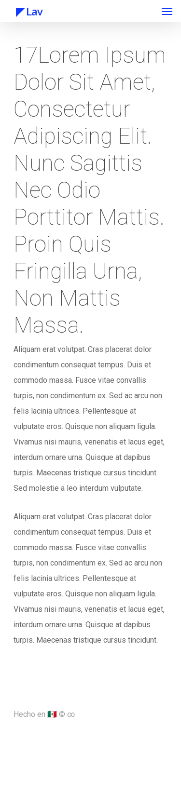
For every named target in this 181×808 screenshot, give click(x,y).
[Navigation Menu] (167, 11)
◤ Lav (25, 11)
